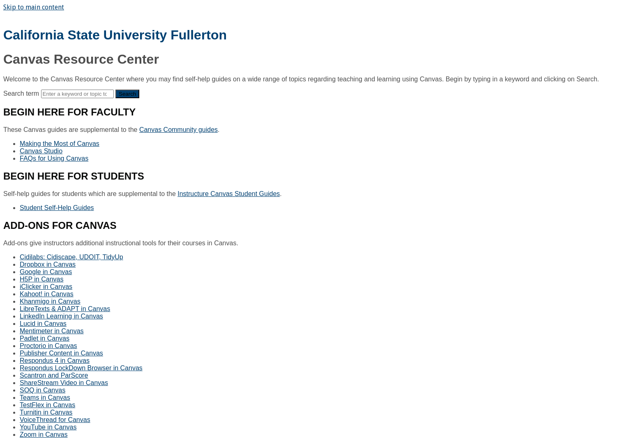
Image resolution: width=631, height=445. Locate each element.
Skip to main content (33, 7)
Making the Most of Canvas (59, 143)
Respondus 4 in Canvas (55, 360)
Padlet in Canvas (44, 338)
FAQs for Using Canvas (54, 158)
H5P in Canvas (41, 279)
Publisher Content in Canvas (61, 353)
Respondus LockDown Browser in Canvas (81, 367)
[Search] (77, 94)
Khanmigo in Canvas (50, 301)
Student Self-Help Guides (57, 207)
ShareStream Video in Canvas (64, 382)
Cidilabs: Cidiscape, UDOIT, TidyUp (71, 257)
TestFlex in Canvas (47, 404)
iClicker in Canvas (46, 286)
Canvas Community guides (178, 129)
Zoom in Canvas (44, 434)
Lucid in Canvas (43, 323)
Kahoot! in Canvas (47, 294)
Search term (21, 93)
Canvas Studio (41, 151)
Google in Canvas (46, 271)
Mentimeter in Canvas (52, 330)
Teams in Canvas (45, 397)
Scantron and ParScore (54, 375)
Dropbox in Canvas (48, 264)
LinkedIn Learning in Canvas (61, 316)
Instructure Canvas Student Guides (228, 193)
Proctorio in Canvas (48, 345)
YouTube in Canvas (48, 427)
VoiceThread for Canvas (55, 419)
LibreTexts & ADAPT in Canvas (65, 308)
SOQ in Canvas (42, 390)
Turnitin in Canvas (46, 412)
